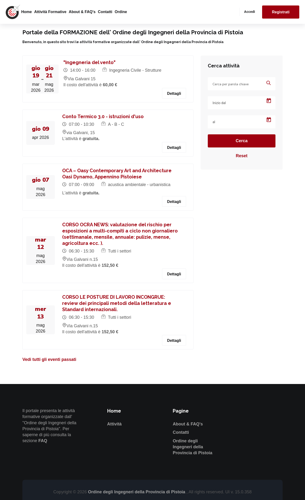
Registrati (281, 12)
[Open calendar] (269, 101)
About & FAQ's (82, 12)
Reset (241, 155)
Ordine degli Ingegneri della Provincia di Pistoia (192, 447)
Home (26, 12)
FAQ (42, 440)
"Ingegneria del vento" (89, 62)
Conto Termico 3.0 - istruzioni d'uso (103, 116)
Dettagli (174, 93)
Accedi (249, 12)
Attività (114, 424)
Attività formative (50, 12)
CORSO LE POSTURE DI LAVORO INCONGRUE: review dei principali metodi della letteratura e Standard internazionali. (116, 303)
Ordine (121, 12)
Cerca (242, 140)
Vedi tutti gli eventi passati (49, 359)
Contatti (105, 12)
